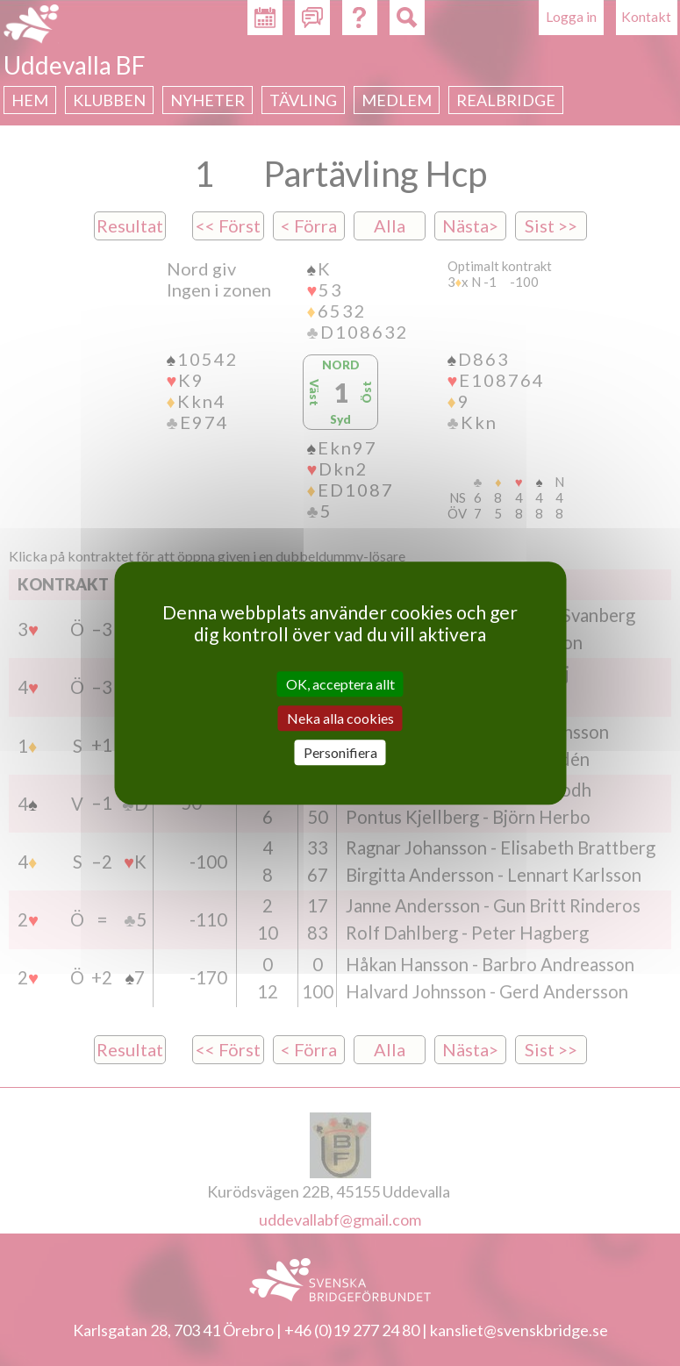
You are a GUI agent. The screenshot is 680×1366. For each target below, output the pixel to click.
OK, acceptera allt (340, 684)
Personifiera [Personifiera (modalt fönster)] (340, 752)
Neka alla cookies (340, 718)
